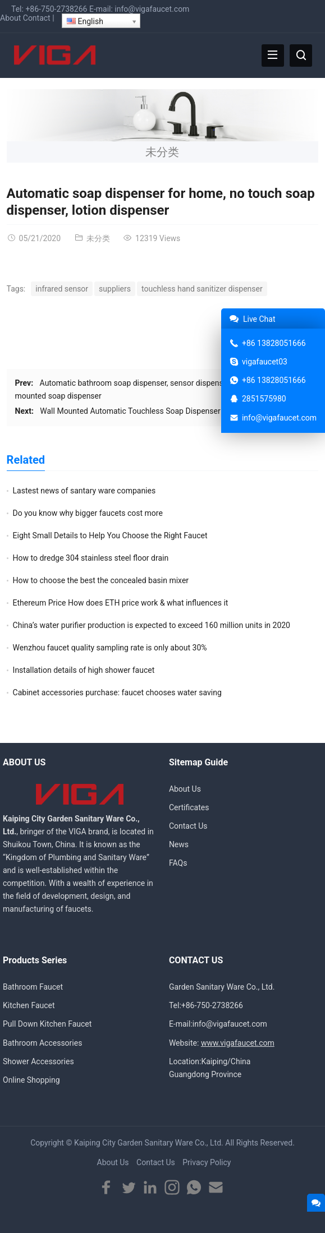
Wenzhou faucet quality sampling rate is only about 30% (110, 647)
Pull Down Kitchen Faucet (47, 1023)
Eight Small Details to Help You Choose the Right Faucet (110, 535)
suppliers (115, 288)
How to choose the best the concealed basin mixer (101, 580)
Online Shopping (31, 1079)
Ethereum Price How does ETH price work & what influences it (120, 602)
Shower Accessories (38, 1061)
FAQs (178, 862)
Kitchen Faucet (29, 1005)
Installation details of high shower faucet (84, 670)
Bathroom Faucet (33, 986)
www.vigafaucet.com (237, 1042)
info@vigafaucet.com (152, 8)
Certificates (189, 807)
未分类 (162, 152)
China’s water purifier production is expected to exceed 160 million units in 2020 (151, 625)
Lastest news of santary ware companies (84, 490)
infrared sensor (61, 288)
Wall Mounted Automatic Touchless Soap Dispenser (130, 411)
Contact (37, 17)
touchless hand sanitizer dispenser (202, 288)
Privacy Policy (206, 1162)
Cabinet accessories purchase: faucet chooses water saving (117, 692)
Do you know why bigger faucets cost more (88, 513)
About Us (185, 788)
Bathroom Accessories (42, 1042)
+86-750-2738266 (56, 8)
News (179, 844)
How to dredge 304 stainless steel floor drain (91, 557)
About (10, 17)
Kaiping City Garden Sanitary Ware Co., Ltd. (148, 1142)
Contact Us (188, 825)
